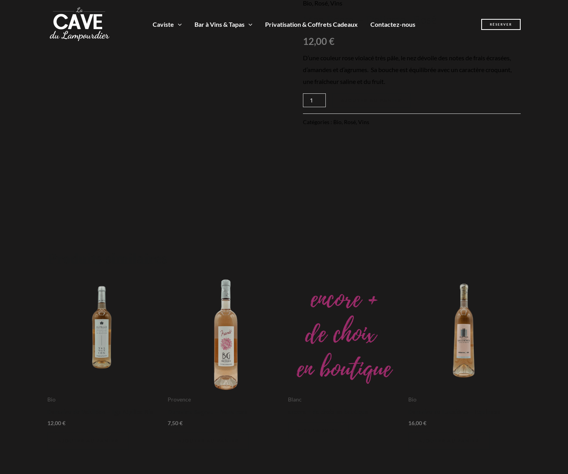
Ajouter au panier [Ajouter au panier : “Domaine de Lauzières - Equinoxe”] (449, 441)
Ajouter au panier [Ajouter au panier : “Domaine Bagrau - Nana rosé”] (208, 441)
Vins (363, 122)
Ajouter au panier (371, 100)
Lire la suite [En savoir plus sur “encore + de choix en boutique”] (318, 430)
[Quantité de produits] (314, 100)
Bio (337, 122)
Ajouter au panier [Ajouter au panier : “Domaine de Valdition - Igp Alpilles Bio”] (88, 441)
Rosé (350, 122)
